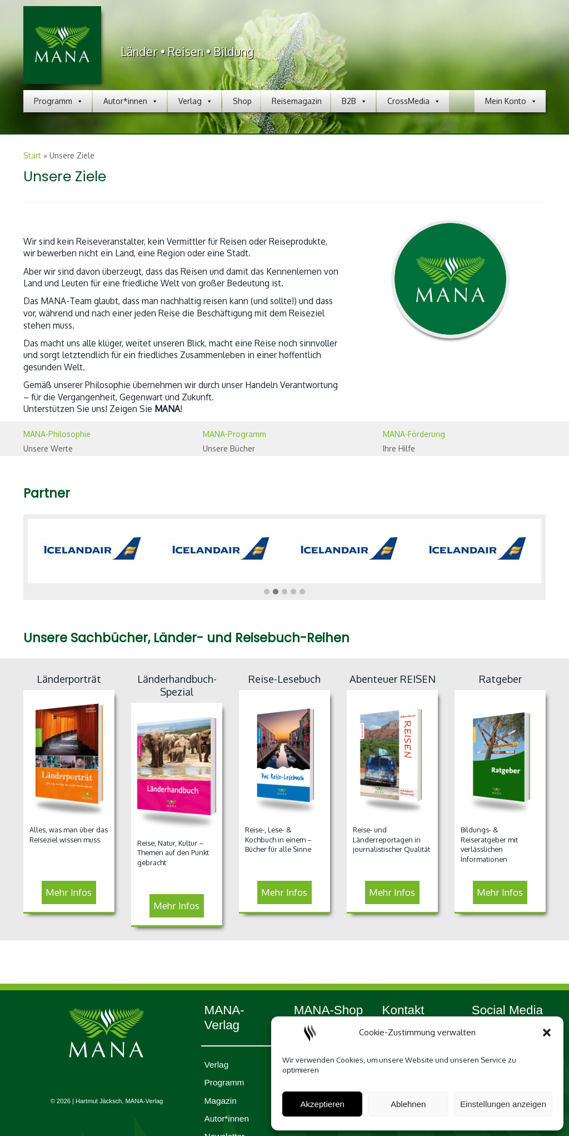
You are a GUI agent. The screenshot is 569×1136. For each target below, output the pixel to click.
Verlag (195, 101)
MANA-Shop (328, 1010)
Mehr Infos (69, 892)
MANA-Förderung (414, 434)
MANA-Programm (234, 434)
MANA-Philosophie (57, 434)
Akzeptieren (323, 1104)
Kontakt (403, 1010)
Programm (58, 101)
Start (32, 155)
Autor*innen (130, 101)
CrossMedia (414, 101)
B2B (354, 101)
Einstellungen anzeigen (503, 1104)
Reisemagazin (297, 101)
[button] (546, 1032)
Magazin (220, 1100)
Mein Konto (511, 101)
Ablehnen (408, 1104)
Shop (242, 101)
